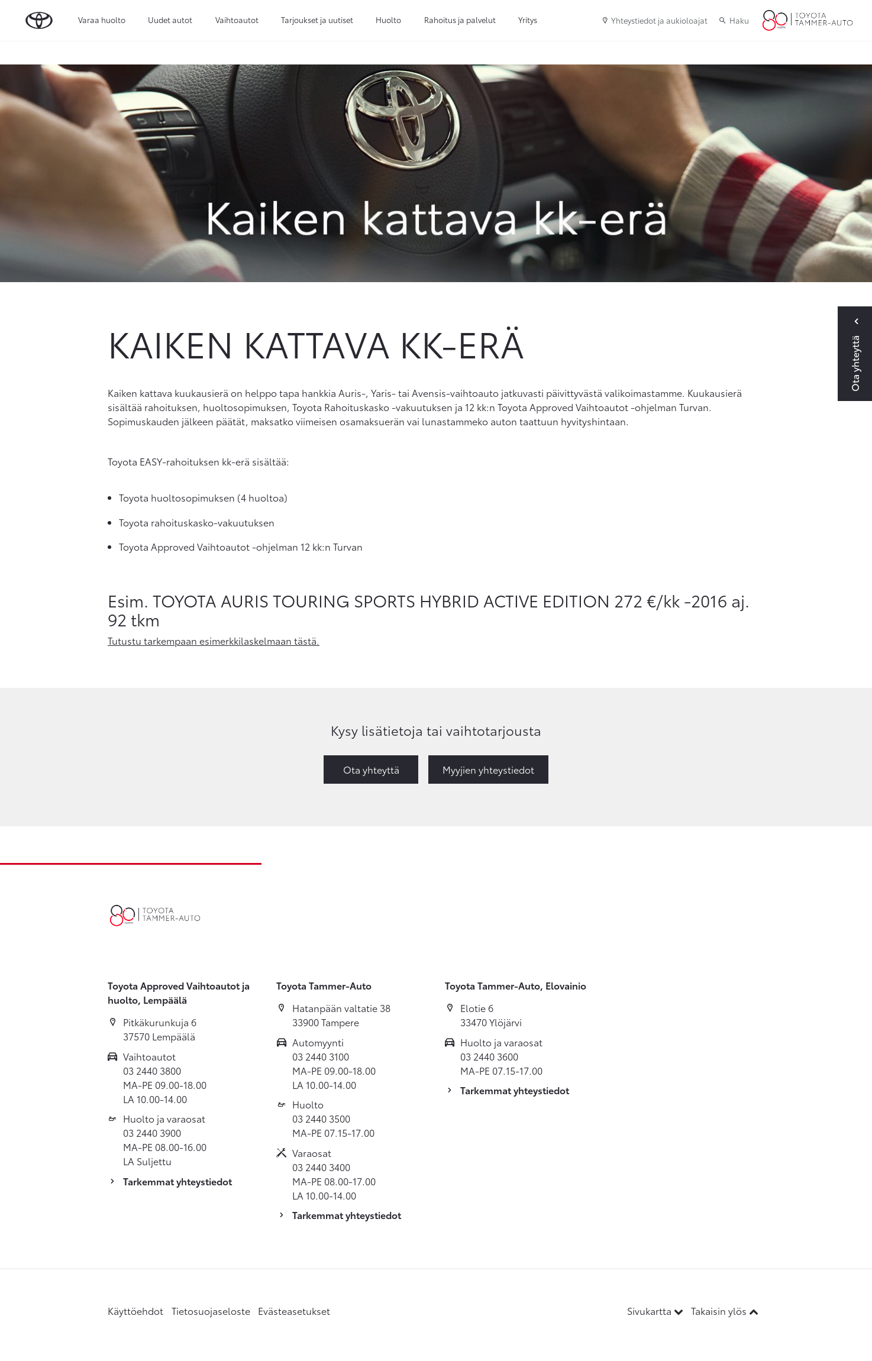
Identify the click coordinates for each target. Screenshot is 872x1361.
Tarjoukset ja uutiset (317, 19)
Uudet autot (170, 19)
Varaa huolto (101, 19)
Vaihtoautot (237, 19)
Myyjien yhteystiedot (488, 769)
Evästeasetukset (294, 1310)
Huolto (388, 19)
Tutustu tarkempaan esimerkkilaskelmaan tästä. (213, 640)
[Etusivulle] (807, 20)
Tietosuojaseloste (211, 1310)
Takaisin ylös (724, 1310)
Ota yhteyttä (371, 769)
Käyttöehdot (135, 1310)
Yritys (527, 19)
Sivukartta (656, 1310)
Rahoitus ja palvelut (460, 19)
